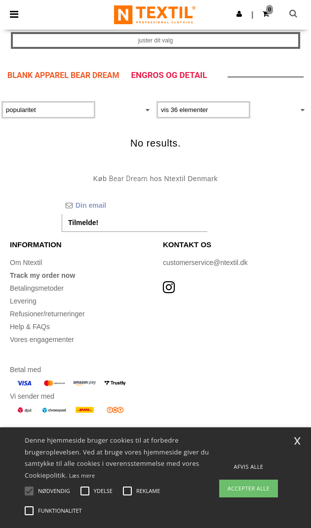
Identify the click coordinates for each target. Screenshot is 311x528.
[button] (239, 14)
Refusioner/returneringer (47, 314)
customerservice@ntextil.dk (205, 262)
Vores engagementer (42, 339)
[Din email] (134, 205)
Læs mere (82, 475)
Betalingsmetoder (37, 288)
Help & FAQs (30, 327)
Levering (23, 301)
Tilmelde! (83, 222)
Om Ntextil (26, 262)
